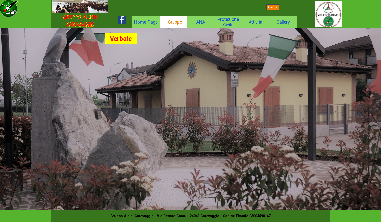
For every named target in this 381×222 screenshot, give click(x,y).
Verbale (121, 38)
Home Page (146, 22)
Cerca (272, 7)
